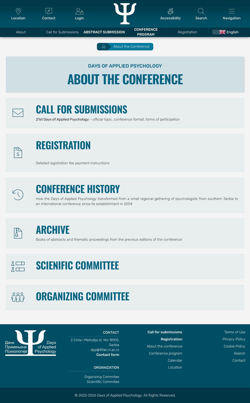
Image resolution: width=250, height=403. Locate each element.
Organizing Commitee (102, 377)
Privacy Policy (234, 339)
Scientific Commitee (103, 382)
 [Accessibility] (170, 14)
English (229, 32)
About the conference (164, 346)
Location (175, 367)
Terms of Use (234, 332)
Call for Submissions (62, 32)
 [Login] (79, 14)
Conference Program (146, 32)
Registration (187, 32)
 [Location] (18, 14)
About (21, 32)
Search (239, 353)
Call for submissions (165, 332)
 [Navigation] (231, 14)
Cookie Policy (234, 346)
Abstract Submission (104, 32)
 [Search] (201, 14)
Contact (238, 360)
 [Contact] (48, 14)
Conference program (165, 353)
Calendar (175, 360)
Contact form (107, 355)
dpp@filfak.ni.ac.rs (105, 350)
